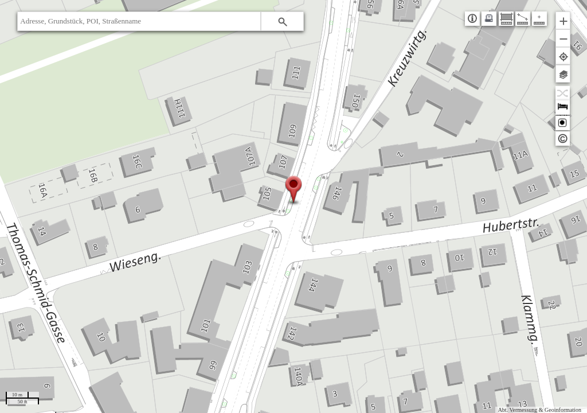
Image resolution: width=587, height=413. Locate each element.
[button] (282, 21)
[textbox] (139, 21)
